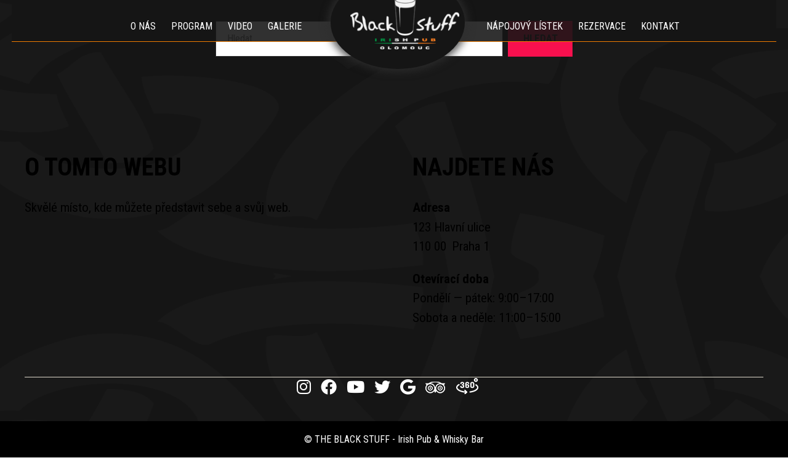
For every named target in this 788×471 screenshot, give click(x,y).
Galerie (275, 40)
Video (231, 40)
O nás (134, 40)
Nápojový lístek (534, 40)
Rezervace (611, 40)
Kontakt (669, 40)
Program (182, 40)
